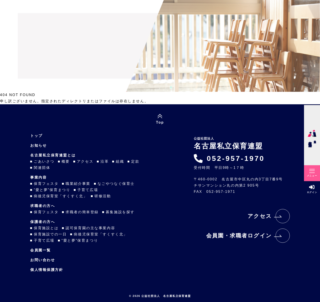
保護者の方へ (42, 222)
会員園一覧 (40, 250)
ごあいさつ (44, 161)
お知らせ (38, 145)
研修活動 (102, 196)
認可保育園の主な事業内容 (90, 228)
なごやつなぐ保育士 (116, 184)
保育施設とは (46, 228)
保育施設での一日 (50, 234)
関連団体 (42, 168)
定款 (135, 161)
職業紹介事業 (78, 184)
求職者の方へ (42, 206)
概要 (66, 161)
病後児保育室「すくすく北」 (60, 196)
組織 (120, 161)
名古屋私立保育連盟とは (53, 155)
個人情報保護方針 (46, 270)
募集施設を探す (120, 212)
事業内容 (38, 177)
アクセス (85, 161)
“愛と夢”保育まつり (52, 190)
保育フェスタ (46, 184)
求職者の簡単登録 (82, 212)
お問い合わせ (42, 260)
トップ (36, 136)
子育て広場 (87, 190)
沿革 (104, 161)
